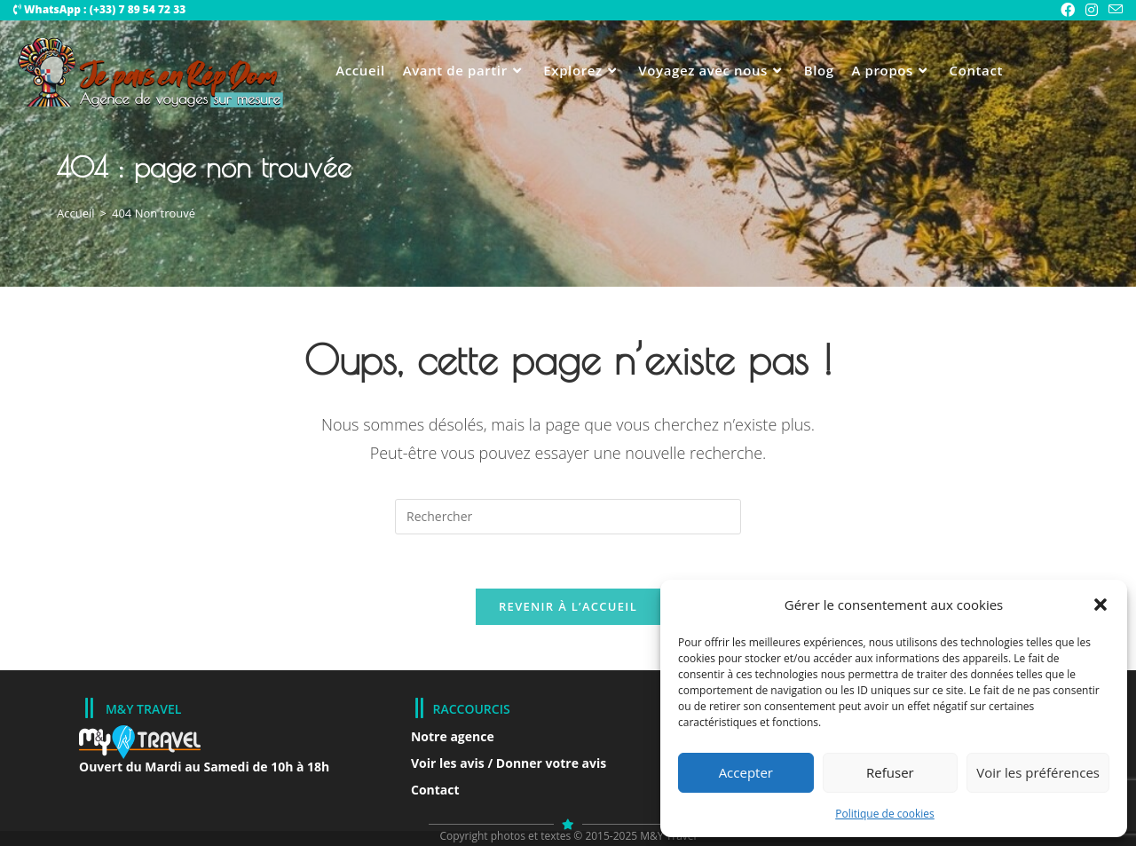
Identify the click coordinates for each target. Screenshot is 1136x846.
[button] (1100, 604)
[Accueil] (76, 213)
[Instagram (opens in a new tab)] (1091, 10)
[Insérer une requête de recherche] (568, 516)
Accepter (746, 772)
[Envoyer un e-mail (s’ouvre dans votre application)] (1113, 10)
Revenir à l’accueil (568, 606)
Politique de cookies (885, 813)
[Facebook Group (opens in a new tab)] (1067, 10)
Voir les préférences (1038, 772)
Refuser (890, 772)
